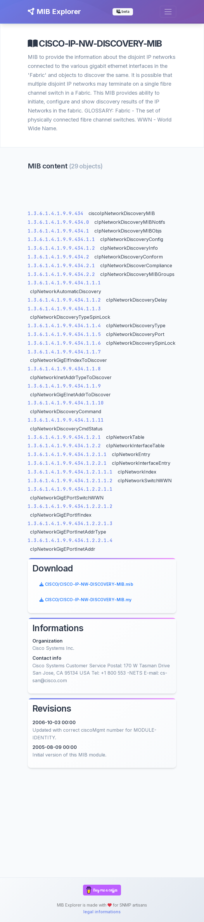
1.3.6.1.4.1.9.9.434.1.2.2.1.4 (70, 540)
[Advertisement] (102, 191)
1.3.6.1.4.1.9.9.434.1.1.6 (66, 343)
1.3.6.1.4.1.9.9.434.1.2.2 (66, 446)
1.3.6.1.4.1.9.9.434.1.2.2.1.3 (70, 523)
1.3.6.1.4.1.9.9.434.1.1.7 (64, 352)
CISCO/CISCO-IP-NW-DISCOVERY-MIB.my (85, 599)
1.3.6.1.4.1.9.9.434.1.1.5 (66, 334)
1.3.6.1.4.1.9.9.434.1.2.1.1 (69, 454)
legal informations (102, 911)
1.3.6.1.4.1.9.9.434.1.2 (63, 248)
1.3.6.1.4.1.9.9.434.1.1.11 (66, 420)
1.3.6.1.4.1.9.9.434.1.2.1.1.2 (71, 481)
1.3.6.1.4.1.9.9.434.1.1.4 (66, 326)
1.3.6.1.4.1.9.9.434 (57, 213)
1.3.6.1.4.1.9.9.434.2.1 (63, 266)
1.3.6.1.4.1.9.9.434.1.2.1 (66, 437)
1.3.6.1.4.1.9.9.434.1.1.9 (64, 386)
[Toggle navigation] (168, 11)
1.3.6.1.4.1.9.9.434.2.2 (63, 274)
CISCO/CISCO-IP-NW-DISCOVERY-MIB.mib (86, 584)
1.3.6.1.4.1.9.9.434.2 (60, 257)
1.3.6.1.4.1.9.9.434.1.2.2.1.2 (70, 506)
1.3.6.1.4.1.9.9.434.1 (60, 231)
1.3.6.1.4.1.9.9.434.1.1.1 (64, 283)
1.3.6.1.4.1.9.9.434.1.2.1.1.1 (71, 472)
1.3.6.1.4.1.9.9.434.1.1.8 (64, 369)
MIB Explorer (54, 11)
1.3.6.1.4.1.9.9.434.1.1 (63, 239)
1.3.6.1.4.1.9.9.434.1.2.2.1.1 (70, 489)
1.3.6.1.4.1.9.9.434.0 (60, 222)
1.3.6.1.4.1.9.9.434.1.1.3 (64, 309)
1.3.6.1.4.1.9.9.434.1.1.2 (66, 300)
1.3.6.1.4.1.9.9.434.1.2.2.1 (69, 463)
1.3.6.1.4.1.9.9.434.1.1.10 (66, 403)
